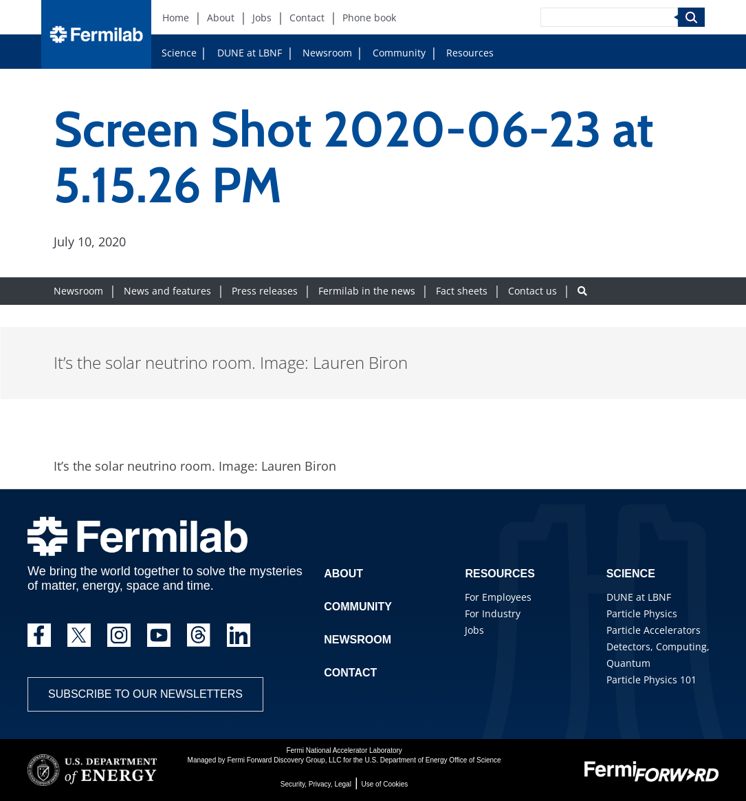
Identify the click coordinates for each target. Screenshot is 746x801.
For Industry (492, 613)
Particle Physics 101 (651, 679)
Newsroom (327, 52)
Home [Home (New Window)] (175, 17)
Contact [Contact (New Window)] (307, 17)
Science (179, 52)
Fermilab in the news (366, 291)
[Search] (609, 17)
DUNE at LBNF (249, 52)
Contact (350, 673)
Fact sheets (461, 291)
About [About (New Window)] (220, 17)
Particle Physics (641, 613)
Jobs (474, 630)
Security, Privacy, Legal (316, 784)
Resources (470, 52)
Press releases (265, 291)
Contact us (532, 291)
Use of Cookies (385, 784)
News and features (167, 291)
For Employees (498, 597)
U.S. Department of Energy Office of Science (432, 760)
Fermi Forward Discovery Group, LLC (284, 760)
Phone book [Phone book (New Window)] (369, 17)
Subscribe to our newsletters (145, 694)
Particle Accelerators (653, 630)
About (343, 573)
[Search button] (582, 291)
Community (399, 52)
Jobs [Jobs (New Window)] (262, 17)
